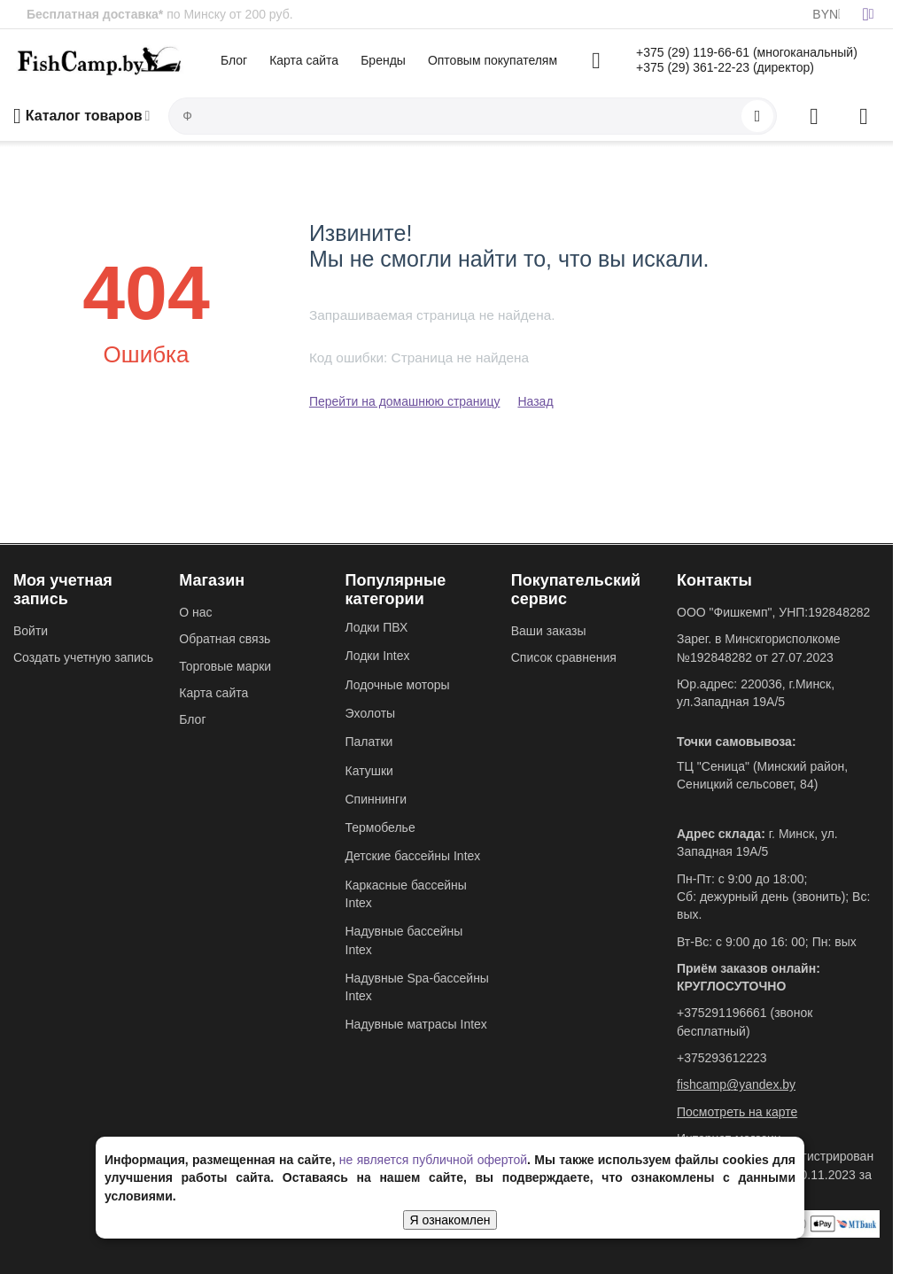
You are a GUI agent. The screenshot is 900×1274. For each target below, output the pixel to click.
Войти (30, 631)
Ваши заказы (548, 631)
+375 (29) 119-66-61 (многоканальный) (746, 52)
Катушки (369, 771)
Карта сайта (303, 60)
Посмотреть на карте (737, 1112)
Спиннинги (376, 799)
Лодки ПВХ (376, 627)
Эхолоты (370, 713)
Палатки (369, 741)
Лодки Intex (377, 656)
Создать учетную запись (83, 657)
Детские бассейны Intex (413, 856)
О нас (195, 612)
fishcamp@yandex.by (736, 1084)
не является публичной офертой (433, 1160)
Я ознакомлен (450, 1220)
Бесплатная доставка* (95, 14)
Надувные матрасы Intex (416, 1024)
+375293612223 (722, 1058)
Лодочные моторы (397, 685)
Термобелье (380, 827)
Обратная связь (224, 639)
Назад (535, 401)
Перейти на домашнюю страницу (404, 401)
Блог (234, 60)
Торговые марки (225, 666)
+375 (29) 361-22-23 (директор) (725, 67)
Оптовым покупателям (492, 60)
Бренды (383, 60)
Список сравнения (564, 657)
